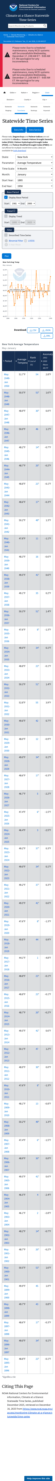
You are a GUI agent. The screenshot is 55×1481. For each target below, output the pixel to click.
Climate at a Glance (35, 35)
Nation (24, 92)
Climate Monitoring (18, 35)
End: (23, 203)
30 (37, 410)
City (44, 99)
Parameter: (8, 162)
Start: (7, 203)
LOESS (31, 240)
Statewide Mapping (8, 108)
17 (37, 501)
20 (37, 465)
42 (37, 720)
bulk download (19, 150)
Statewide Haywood (46, 108)
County (27, 99)
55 (37, 702)
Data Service (35, 129)
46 (37, 429)
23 (37, 483)
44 (37, 939)
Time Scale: (8, 168)
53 (37, 392)
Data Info (18, 129)
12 (37, 738)
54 (37, 374)
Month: (6, 174)
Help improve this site (38, 1478)
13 (37, 1103)
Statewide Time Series (15, 36)
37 (37, 848)
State (47, 92)
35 (37, 593)
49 (37, 520)
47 (37, 1048)
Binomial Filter (16, 240)
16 (37, 556)
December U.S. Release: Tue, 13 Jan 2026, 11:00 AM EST (25, 41)
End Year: (7, 186)
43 (37, 1304)
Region (35, 92)
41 (37, 574)
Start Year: (7, 180)
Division (10, 99)
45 (37, 1285)
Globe (13, 92)
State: (5, 157)
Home (6, 35)
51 (37, 611)
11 (37, 538)
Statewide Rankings (34, 108)
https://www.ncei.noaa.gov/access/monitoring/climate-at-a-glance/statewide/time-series (30, 1412)
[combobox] (27, 96)
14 (37, 447)
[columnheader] (8, 361)
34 (37, 647)
